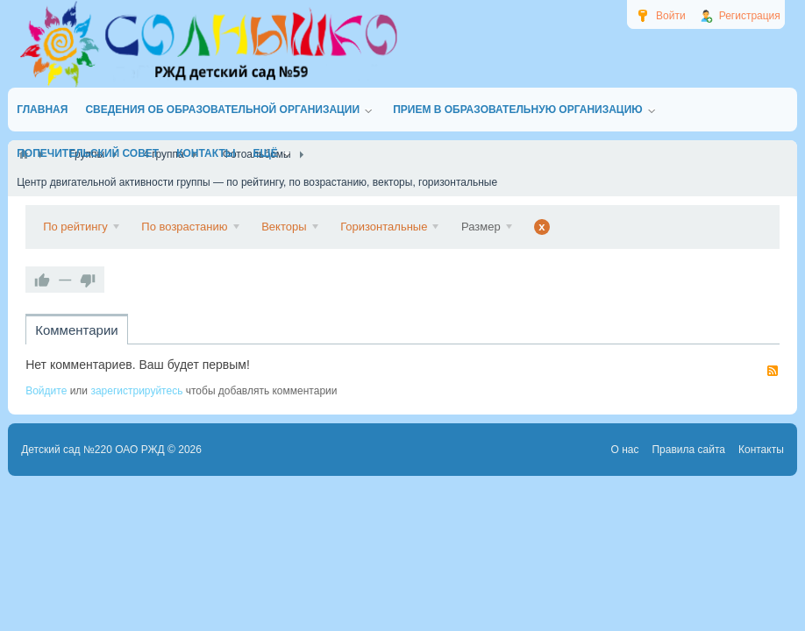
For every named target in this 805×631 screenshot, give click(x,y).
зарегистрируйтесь (136, 391)
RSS (773, 371)
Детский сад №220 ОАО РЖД (93, 449)
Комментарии (76, 330)
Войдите (46, 391)
